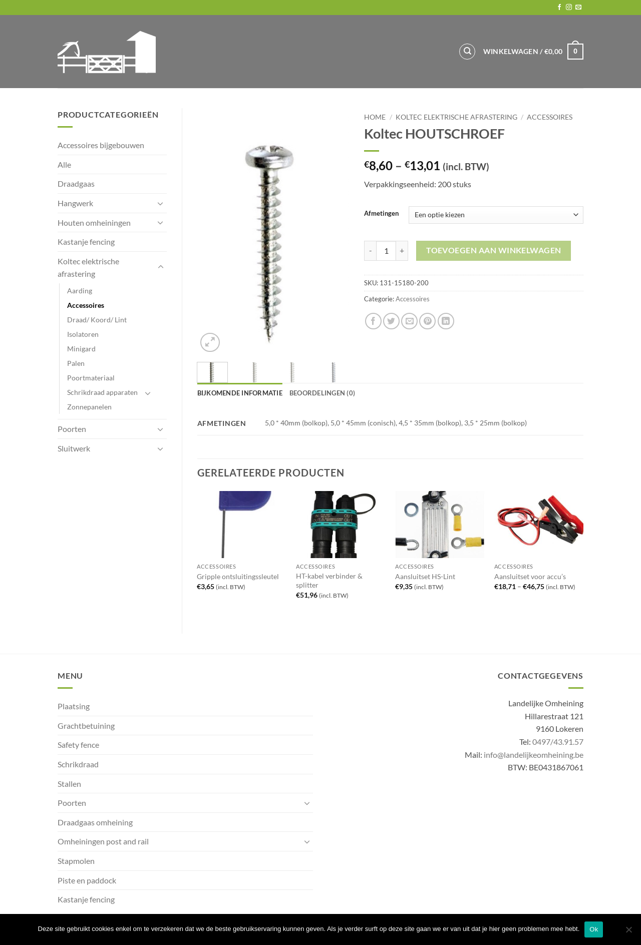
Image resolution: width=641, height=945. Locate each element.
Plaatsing (74, 706)
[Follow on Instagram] (569, 7)
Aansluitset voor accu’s (530, 576)
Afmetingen (381, 213)
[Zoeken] (467, 52)
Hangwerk (75, 203)
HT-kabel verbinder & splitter (329, 581)
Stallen (69, 783)
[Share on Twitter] (391, 321)
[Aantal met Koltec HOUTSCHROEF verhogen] (402, 251)
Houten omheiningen (94, 222)
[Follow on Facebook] (559, 7)
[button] (533, 52)
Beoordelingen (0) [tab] (322, 393)
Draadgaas (76, 183)
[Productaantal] (386, 251)
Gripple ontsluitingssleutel (238, 576)
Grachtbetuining (86, 725)
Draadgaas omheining (95, 822)
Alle (64, 164)
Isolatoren (83, 334)
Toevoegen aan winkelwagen (493, 250)
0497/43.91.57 (557, 741)
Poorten (72, 428)
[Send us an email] (578, 7)
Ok (593, 929)
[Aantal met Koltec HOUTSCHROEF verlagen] (370, 251)
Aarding (79, 290)
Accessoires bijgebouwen (101, 145)
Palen (76, 363)
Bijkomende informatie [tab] (239, 393)
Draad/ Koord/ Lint (97, 319)
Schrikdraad (78, 764)
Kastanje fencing (86, 241)
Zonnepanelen (89, 406)
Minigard (81, 348)
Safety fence (78, 744)
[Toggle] (161, 203)
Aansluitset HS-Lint (425, 576)
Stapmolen (76, 860)
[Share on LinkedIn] (446, 321)
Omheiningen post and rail (103, 841)
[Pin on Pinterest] (427, 321)
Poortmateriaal (91, 377)
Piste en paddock (87, 880)
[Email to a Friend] (409, 321)
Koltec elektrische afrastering (88, 267)
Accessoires (85, 305)
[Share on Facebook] (373, 321)
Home (375, 117)
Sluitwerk (74, 448)
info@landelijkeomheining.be (533, 754)
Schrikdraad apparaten (102, 392)
